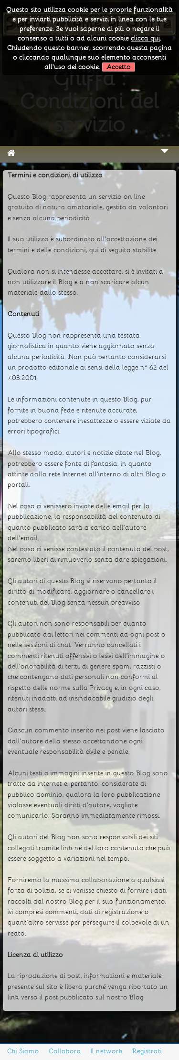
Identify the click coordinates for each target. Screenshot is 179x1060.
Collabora (65, 1051)
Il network (107, 1051)
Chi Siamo (23, 1051)
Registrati (147, 1051)
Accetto (118, 67)
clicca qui (145, 38)
